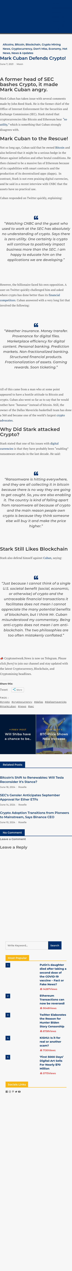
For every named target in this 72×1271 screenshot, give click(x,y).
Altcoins (8, 44)
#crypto (5, 701)
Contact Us (58, 29)
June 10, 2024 (7, 822)
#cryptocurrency (22, 701)
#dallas (38, 701)
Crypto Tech (59, 21)
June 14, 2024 (7, 804)
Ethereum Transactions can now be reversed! (52, 999)
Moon (20, 64)
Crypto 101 (58, 16)
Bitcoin (56, 12)
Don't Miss (40, 48)
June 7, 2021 (6, 64)
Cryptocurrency (61, 8)
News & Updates (22, 53)
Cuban (47, 558)
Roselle (22, 787)
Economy (55, 48)
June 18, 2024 (7, 787)
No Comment (12, 832)
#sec (31, 706)
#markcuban (8, 706)
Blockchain (33, 44)
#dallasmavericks (55, 701)
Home (55, 4)
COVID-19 (57, 25)
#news (22, 706)
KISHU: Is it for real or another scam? (50, 1041)
